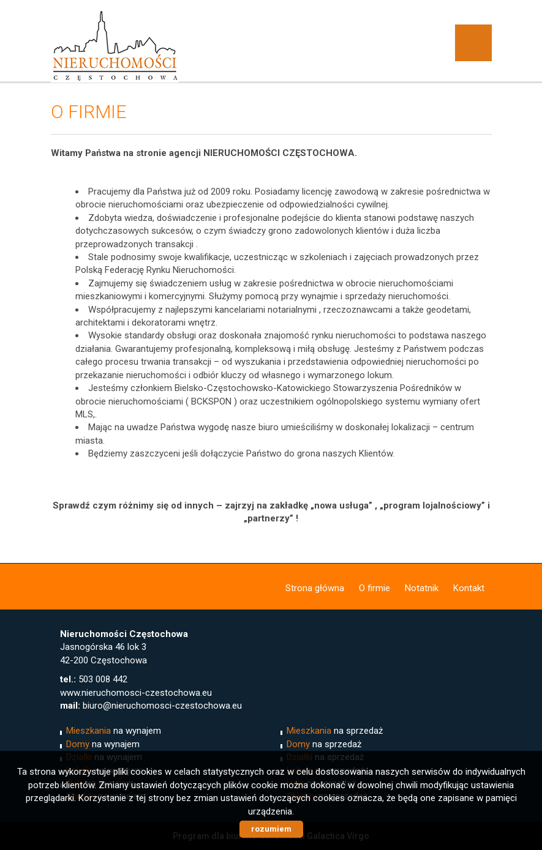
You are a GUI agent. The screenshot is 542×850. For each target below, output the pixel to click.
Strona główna (314, 588)
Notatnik (421, 588)
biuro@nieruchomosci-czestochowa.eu (162, 705)
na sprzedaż (335, 730)
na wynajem (113, 730)
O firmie (374, 588)
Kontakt (468, 588)
